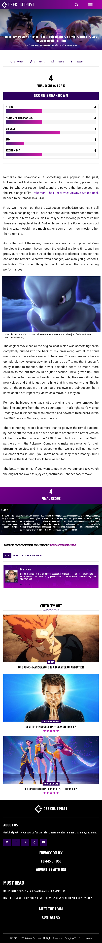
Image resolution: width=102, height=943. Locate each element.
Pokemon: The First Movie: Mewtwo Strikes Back (66, 193)
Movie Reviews (51, 784)
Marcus (26, 569)
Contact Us (51, 917)
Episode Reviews (51, 721)
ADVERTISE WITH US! (51, 870)
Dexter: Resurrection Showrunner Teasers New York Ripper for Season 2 (47, 898)
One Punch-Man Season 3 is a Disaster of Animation (51, 667)
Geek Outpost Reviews (28, 556)
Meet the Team (51, 909)
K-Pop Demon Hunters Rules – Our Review (51, 789)
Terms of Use (51, 861)
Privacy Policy (51, 853)
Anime (51, 662)
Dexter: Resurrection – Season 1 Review (51, 727)
